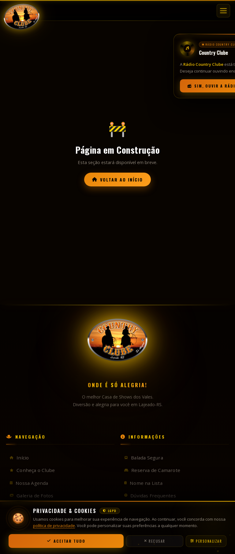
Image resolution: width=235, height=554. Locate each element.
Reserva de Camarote (152, 470)
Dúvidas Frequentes (150, 495)
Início (19, 458)
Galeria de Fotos (31, 495)
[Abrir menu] (223, 9)
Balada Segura (143, 458)
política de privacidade (54, 525)
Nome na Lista (143, 483)
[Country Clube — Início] (22, 9)
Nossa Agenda (29, 483)
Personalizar (206, 541)
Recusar (154, 541)
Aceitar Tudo (66, 541)
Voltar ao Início (117, 179)
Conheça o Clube (32, 470)
